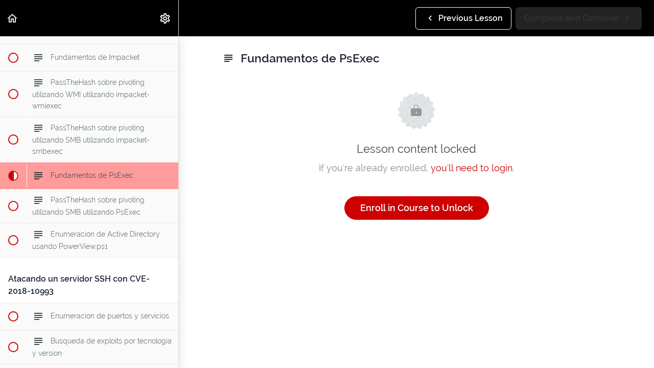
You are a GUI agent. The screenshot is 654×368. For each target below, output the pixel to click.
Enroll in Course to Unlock (416, 207)
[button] (13, 18)
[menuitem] (165, 18)
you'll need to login (471, 168)
